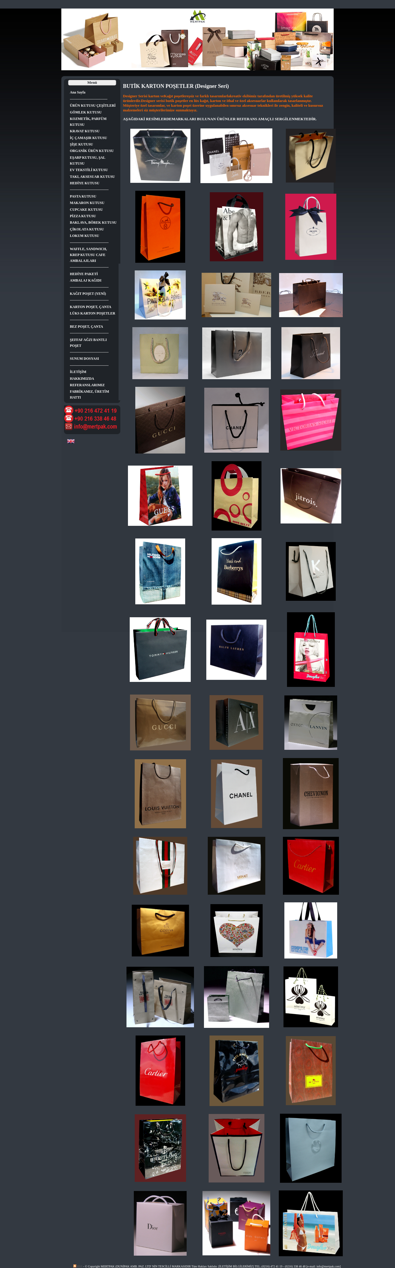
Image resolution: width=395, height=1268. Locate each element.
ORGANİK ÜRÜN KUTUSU (92, 151)
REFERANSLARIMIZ (87, 385)
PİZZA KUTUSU (83, 216)
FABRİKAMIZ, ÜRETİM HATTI (89, 394)
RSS (77, 1266)
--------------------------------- (89, 190)
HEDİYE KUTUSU (84, 183)
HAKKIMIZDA (82, 379)
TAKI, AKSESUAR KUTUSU (92, 177)
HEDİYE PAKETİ (84, 274)
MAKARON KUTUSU (87, 203)
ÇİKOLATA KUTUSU (87, 229)
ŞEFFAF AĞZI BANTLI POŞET (88, 343)
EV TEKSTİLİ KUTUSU (89, 170)
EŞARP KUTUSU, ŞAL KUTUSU (87, 160)
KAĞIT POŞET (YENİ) (88, 294)
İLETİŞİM (78, 372)
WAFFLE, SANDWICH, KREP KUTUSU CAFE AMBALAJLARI (88, 255)
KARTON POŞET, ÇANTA (90, 307)
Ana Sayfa (77, 92)
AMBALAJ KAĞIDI (86, 280)
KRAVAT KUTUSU (84, 131)
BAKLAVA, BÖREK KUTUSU (93, 222)
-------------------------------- (88, 99)
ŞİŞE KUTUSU (81, 144)
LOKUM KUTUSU (84, 236)
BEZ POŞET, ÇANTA (86, 326)
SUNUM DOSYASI (84, 359)
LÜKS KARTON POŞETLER (92, 313)
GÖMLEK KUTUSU (86, 112)
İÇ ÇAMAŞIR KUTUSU (88, 138)
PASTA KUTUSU (83, 196)
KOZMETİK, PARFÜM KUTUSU (88, 122)
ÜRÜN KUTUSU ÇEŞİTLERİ (93, 105)
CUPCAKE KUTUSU (86, 210)
